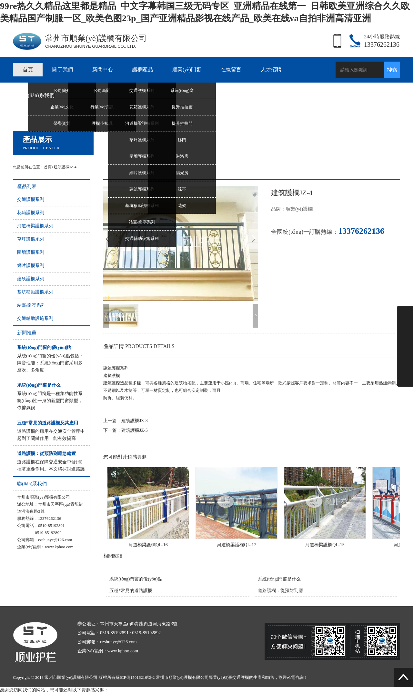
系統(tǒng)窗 (182, 90)
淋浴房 (182, 156)
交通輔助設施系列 (142, 238)
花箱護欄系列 (142, 106)
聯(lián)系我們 (39, 95)
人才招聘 (271, 69)
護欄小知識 (102, 123)
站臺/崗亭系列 (142, 222)
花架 (182, 205)
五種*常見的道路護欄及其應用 (47, 423)
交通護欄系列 (142, 90)
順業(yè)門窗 (186, 69)
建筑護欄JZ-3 (134, 420)
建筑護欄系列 (142, 189)
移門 (182, 139)
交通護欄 (240, 677)
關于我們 (62, 69)
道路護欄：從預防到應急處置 (46, 453)
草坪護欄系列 (142, 139)
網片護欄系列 (142, 172)
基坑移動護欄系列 (142, 205)
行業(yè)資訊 (102, 106)
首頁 (28, 69)
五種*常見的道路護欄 (130, 590)
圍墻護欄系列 (142, 156)
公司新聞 (102, 90)
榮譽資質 (62, 123)
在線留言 (231, 69)
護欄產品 (142, 69)
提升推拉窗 (182, 106)
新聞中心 (102, 69)
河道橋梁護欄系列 (142, 123)
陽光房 (182, 172)
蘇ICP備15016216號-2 (135, 677)
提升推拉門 (182, 123)
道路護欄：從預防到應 (280, 590)
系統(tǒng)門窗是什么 (39, 385)
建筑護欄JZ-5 (134, 430)
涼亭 (182, 189)
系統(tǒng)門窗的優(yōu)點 (44, 347)
